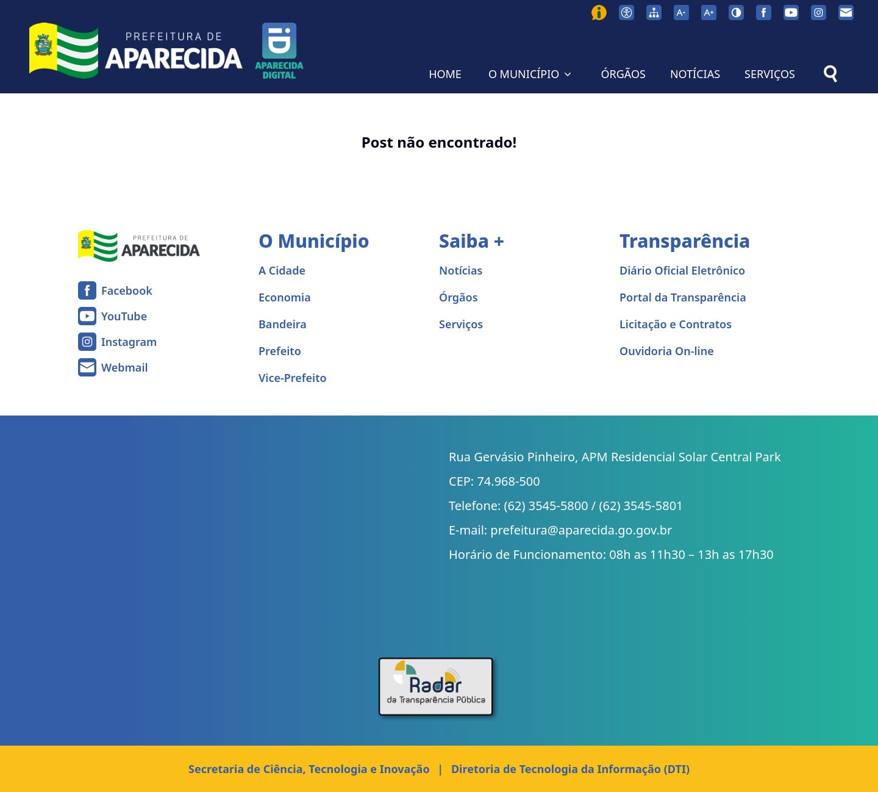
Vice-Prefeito (293, 377)
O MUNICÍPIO (531, 74)
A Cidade (282, 270)
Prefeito (280, 351)
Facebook (126, 290)
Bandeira (283, 324)
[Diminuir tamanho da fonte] (681, 12)
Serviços (461, 324)
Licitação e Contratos (675, 324)
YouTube (124, 316)
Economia (285, 297)
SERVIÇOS (769, 74)
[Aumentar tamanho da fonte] (708, 12)
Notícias (460, 270)
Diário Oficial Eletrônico (682, 270)
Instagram (129, 341)
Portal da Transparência (682, 297)
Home (22, 109)
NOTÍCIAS (695, 74)
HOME (445, 74)
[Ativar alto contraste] (736, 12)
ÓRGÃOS (623, 74)
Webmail (124, 367)
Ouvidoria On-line (666, 351)
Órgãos (458, 297)
